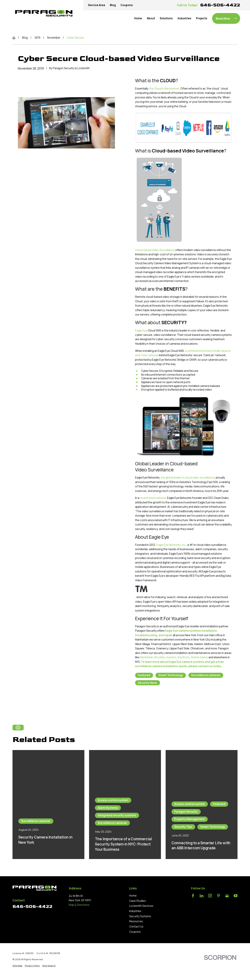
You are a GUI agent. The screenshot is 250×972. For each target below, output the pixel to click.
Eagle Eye (141, 330)
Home (133, 895)
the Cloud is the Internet (164, 88)
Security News (147, 683)
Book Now (226, 18)
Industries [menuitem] (184, 18)
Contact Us (136, 926)
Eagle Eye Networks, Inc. (171, 545)
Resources (136, 921)
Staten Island (199, 657)
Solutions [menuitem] (166, 18)
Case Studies (137, 901)
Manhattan (146, 657)
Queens (171, 657)
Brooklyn (159, 657)
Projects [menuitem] (201, 18)
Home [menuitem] (138, 18)
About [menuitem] (151, 18)
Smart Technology (170, 675)
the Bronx (184, 657)
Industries (135, 911)
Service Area (96, 5)
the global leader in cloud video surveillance (188, 477)
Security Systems (140, 916)
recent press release (153, 498)
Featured (144, 675)
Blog (113, 5)
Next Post (180, 701)
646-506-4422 (220, 5)
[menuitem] (17, 965)
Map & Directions (79, 905)
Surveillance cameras (205, 675)
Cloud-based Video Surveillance (155, 250)
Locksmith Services (141, 906)
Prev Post (149, 701)
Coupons (126, 5)
